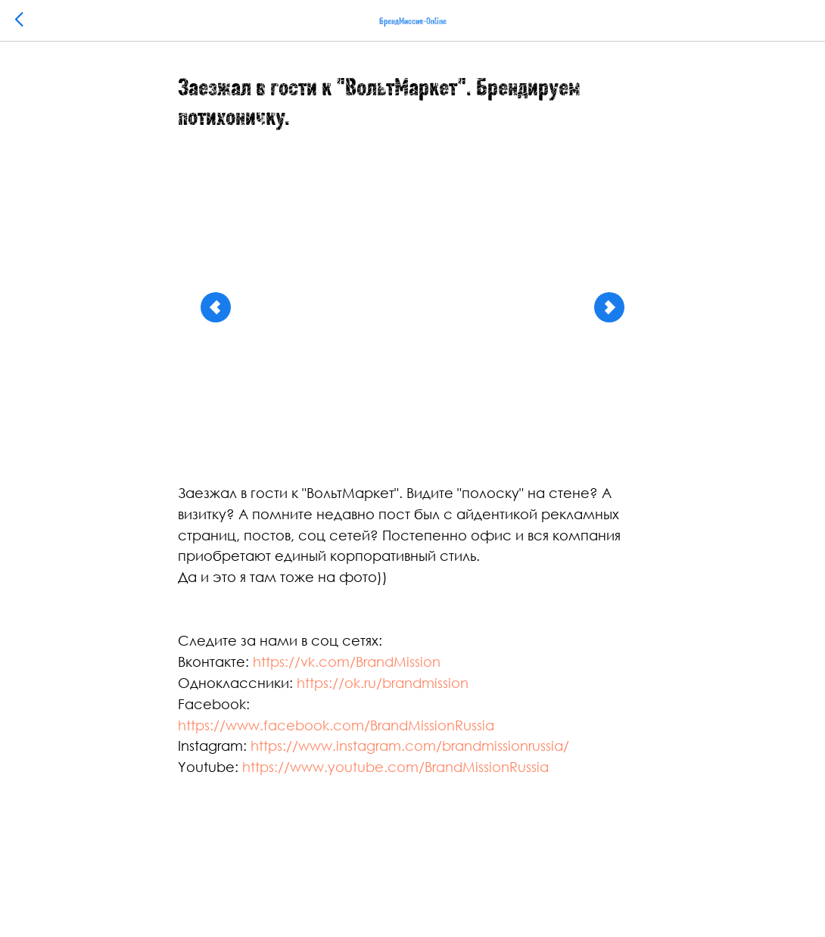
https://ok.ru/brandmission (383, 682)
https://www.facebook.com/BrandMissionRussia (336, 725)
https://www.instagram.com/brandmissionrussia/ (410, 745)
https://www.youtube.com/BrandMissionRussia (395, 766)
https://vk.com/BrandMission (347, 661)
